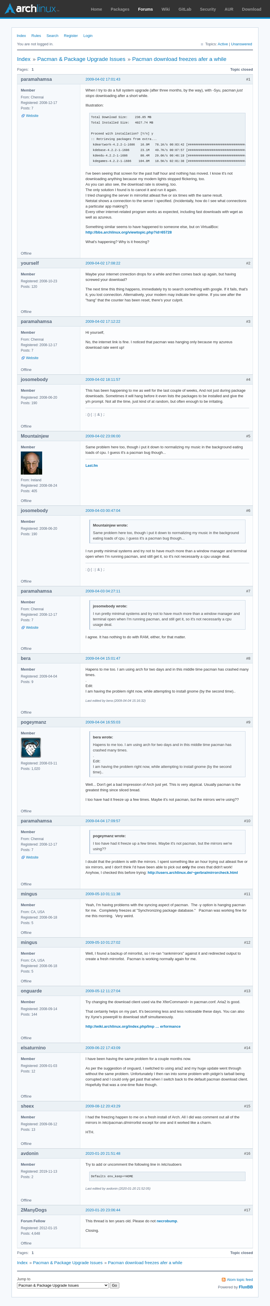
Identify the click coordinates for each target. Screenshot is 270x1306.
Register (71, 35)
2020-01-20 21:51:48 (102, 1153)
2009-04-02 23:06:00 (102, 436)
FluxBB (246, 1287)
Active (223, 44)
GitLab (184, 9)
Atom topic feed (240, 1279)
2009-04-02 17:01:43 (102, 79)
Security (208, 9)
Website (32, 116)
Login (88, 35)
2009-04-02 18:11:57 (102, 379)
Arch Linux (31, 8)
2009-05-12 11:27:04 (102, 991)
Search (52, 35)
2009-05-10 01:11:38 (102, 894)
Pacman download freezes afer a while (179, 59)
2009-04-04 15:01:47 (102, 658)
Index (21, 35)
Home (96, 9)
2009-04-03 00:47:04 (102, 510)
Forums (145, 9)
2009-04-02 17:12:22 (102, 321)
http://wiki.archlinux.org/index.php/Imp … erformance (132, 1026)
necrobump (167, 1221)
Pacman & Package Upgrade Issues (81, 59)
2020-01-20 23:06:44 (102, 1210)
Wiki (166, 9)
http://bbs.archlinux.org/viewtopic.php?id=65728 (128, 232)
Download (251, 9)
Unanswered (241, 44)
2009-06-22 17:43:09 (102, 1048)
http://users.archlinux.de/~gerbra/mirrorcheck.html (193, 872)
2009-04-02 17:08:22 (102, 263)
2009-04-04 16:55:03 (102, 722)
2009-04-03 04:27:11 (102, 591)
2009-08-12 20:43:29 (102, 1106)
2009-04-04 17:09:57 (102, 821)
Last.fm (91, 466)
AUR (229, 9)
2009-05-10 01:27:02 (102, 942)
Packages (120, 9)
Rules (36, 35)
